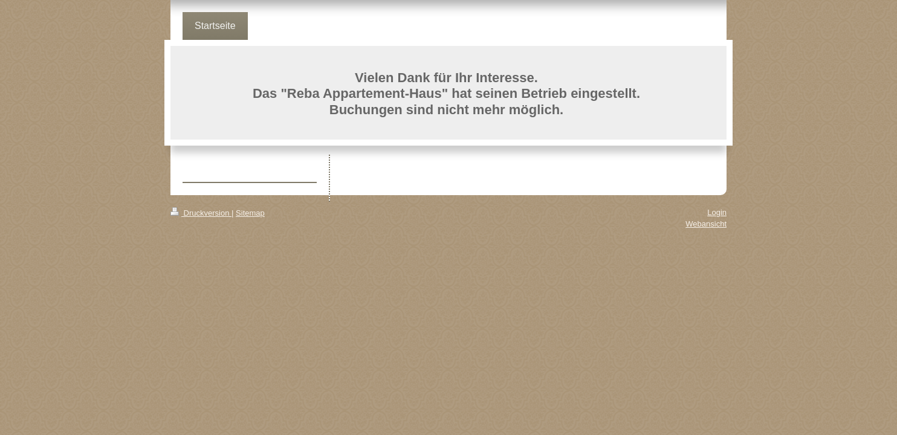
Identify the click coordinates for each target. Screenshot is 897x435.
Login (717, 212)
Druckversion (201, 213)
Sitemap (250, 213)
